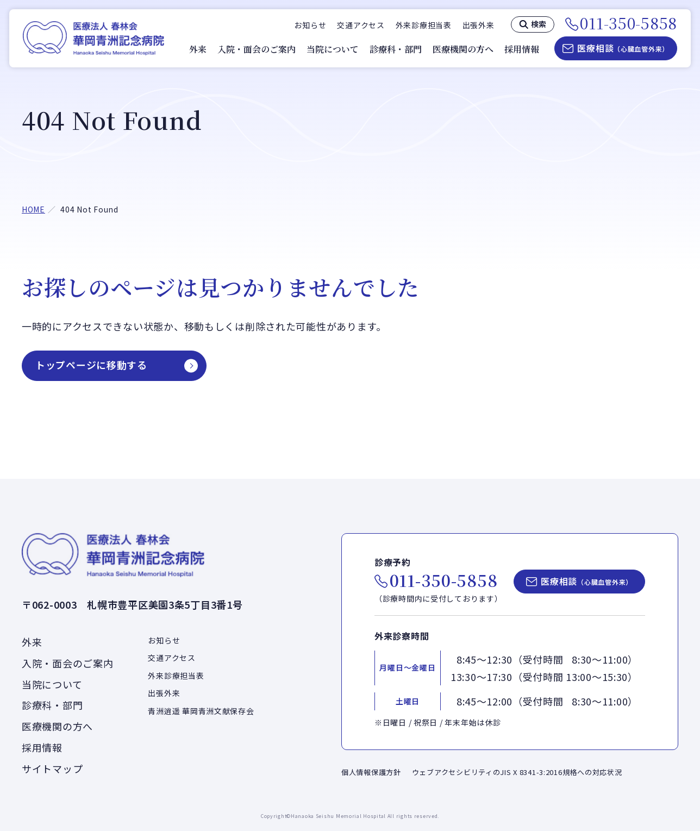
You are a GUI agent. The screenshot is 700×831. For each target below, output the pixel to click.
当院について (333, 49)
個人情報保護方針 (371, 772)
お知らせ (310, 25)
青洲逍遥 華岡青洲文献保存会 (201, 710)
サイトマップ (52, 768)
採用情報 (521, 49)
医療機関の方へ (463, 49)
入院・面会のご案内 (256, 49)
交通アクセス (360, 25)
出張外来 (478, 25)
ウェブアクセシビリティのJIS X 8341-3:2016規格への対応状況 (517, 772)
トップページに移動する (91, 365)
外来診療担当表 (424, 25)
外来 (198, 49)
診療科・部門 (396, 49)
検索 (538, 23)
